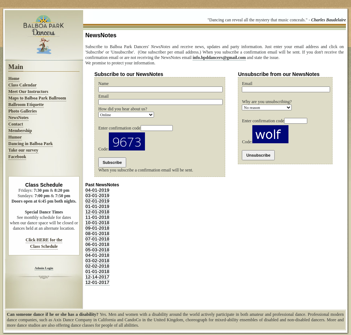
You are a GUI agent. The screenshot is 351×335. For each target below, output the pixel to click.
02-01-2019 (97, 201)
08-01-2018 (97, 233)
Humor (15, 137)
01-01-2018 (97, 271)
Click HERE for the (44, 239)
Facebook (17, 156)
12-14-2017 (97, 277)
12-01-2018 (97, 212)
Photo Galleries (22, 111)
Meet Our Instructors (28, 91)
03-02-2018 (97, 260)
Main (15, 67)
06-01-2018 (97, 244)
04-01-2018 (97, 255)
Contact (15, 124)
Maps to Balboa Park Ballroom (37, 98)
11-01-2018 (97, 217)
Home (14, 78)
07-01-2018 (97, 239)
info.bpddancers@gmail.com (219, 57)
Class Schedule (43, 246)
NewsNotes (18, 117)
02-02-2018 (97, 266)
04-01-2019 (97, 190)
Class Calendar (22, 85)
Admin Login (44, 268)
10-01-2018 (97, 222)
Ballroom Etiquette (26, 104)
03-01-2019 (97, 195)
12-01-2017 (97, 282)
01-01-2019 (97, 206)
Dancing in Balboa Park (30, 143)
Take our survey (23, 150)
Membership (20, 130)
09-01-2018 (97, 228)
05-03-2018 (97, 250)
